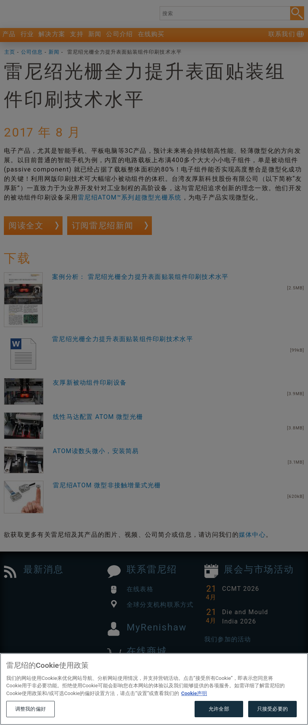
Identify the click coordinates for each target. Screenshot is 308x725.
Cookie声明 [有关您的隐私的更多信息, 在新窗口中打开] (194, 708)
